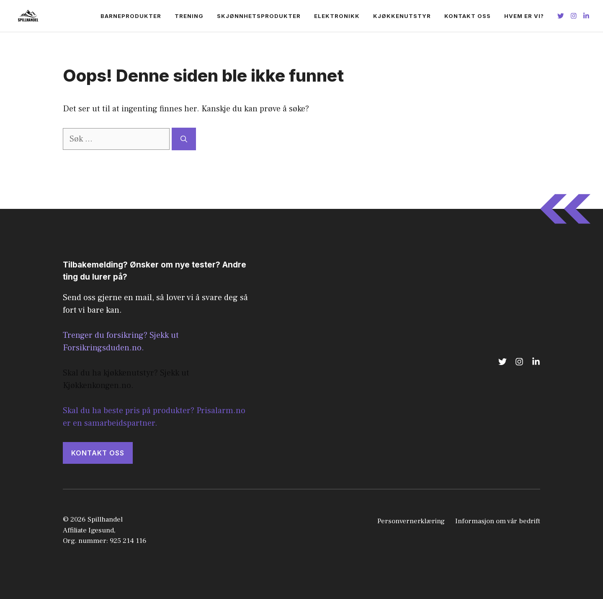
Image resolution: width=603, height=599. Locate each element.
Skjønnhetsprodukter (259, 16)
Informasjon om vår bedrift (497, 521)
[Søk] (184, 139)
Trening (189, 16)
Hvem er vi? (524, 16)
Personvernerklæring (411, 521)
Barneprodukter (130, 16)
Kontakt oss (467, 16)
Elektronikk (337, 16)
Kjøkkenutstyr (402, 16)
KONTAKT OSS (97, 453)
